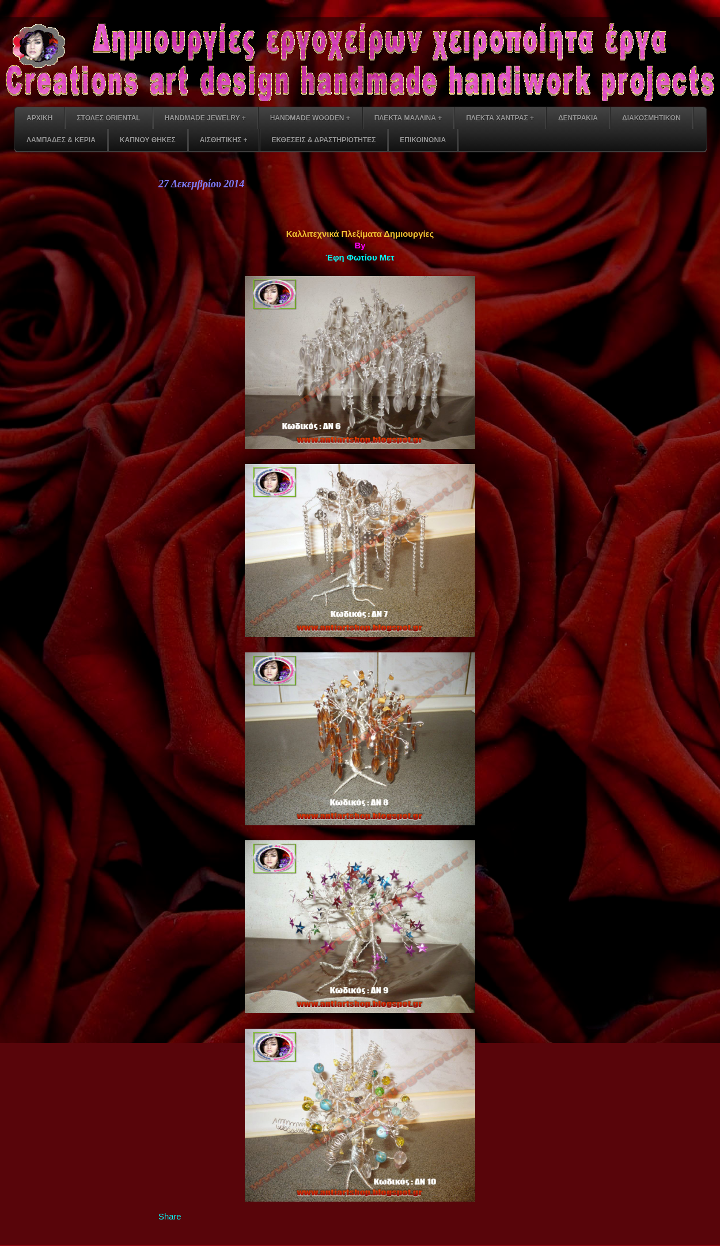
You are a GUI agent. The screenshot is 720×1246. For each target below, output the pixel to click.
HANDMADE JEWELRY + (205, 118)
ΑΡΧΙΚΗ (39, 118)
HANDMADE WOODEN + (310, 118)
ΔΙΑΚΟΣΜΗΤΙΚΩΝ (651, 118)
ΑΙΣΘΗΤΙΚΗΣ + (224, 140)
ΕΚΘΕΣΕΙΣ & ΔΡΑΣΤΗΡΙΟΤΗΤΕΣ (323, 140)
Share (169, 1216)
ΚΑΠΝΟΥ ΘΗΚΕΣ (148, 140)
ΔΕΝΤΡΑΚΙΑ (578, 118)
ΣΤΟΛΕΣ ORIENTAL (108, 118)
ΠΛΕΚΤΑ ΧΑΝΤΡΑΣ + (500, 118)
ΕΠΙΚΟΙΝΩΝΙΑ (423, 140)
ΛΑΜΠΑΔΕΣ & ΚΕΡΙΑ (61, 140)
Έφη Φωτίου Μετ (359, 257)
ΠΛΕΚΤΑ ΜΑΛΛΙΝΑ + (408, 118)
